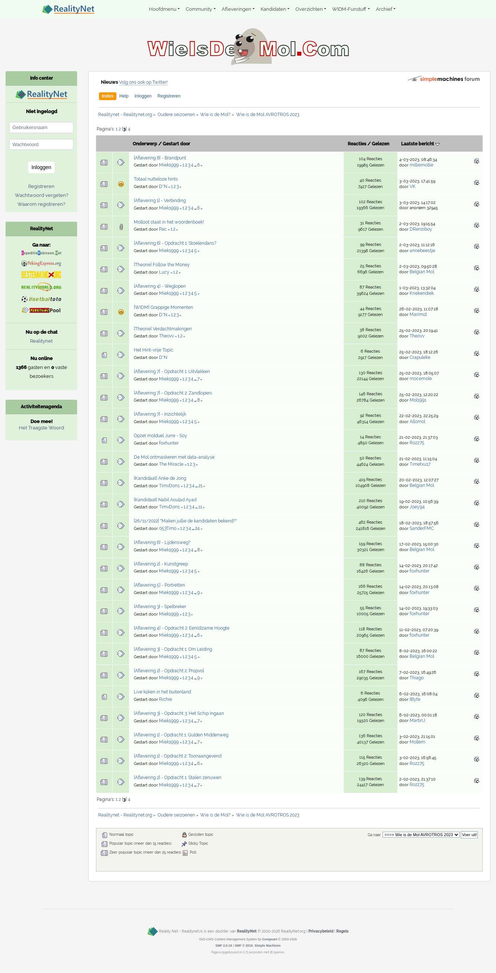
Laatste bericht (420, 143)
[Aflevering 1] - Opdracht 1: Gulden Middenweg (181, 735)
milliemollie (421, 165)
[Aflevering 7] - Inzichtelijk (160, 414)
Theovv (166, 336)
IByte (415, 699)
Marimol (418, 314)
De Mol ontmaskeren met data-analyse (174, 457)
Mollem (417, 742)
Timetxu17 (420, 464)
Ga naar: (374, 835)
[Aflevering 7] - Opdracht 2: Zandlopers (173, 393)
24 (197, 528)
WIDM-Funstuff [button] (349, 9)
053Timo (167, 528)
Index (107, 96)
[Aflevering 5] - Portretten (159, 585)
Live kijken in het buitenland (162, 692)
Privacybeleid (320, 931)
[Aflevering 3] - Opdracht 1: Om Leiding (173, 649)
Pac (163, 229)
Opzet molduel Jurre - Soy (160, 435)
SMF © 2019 (244, 945)
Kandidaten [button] (273, 9)
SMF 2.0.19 (223, 945)
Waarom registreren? (41, 204)
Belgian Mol (422, 271)
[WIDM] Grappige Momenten (163, 307)
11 (200, 506)
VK (413, 186)
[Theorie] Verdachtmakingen (163, 329)
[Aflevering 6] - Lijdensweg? (162, 542)
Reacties (357, 143)
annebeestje (422, 250)
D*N (163, 186)
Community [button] (199, 9)
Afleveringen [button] (236, 9)
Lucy (164, 272)
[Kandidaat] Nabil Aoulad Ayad (165, 499)
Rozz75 (417, 442)
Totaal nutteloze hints (156, 179)
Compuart (269, 939)
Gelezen (380, 143)
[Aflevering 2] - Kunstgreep (161, 564)
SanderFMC (422, 528)
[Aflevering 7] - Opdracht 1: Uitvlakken (172, 371)
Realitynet (41, 341)
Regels (342, 931)
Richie (165, 699)
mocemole (421, 378)
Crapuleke (420, 357)
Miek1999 (169, 165)
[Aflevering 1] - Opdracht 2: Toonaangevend (177, 756)
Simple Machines (268, 945)
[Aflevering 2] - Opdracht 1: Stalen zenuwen (177, 777)
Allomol (417, 421)
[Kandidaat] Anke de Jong (160, 478)
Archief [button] (384, 9)
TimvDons (169, 485)
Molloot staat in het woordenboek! (169, 222)
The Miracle (171, 464)
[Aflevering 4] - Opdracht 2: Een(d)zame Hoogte (181, 628)
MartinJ (417, 720)
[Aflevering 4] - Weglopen (160, 286)
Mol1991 (418, 400)
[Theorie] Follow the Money (162, 264)
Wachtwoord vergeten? (41, 195)
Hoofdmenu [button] (162, 9)
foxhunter (169, 443)
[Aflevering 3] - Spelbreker (160, 606)
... (195, 165)
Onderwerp (145, 143)
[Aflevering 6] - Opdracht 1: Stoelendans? (175, 243)
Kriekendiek (422, 293)
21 (200, 485)
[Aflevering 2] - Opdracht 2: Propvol (169, 670)
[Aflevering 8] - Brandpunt (160, 158)
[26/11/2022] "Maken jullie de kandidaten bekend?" (185, 521)
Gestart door (176, 143)
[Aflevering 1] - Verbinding (160, 200)
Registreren (169, 96)
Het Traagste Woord (41, 428)
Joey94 (417, 506)
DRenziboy (421, 229)
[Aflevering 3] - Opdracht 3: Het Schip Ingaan (179, 713)
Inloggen (143, 96)
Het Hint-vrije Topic (153, 350)
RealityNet (247, 931)
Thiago (417, 677)
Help (124, 96)
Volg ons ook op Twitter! (143, 82)
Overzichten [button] (309, 9)
